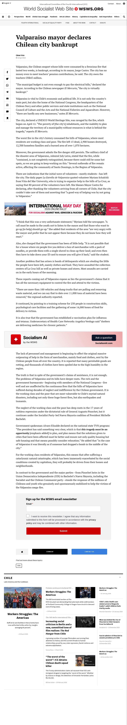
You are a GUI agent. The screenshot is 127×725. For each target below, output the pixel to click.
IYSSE (67, 23)
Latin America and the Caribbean (16, 582)
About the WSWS (79, 23)
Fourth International (30, 23)
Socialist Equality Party (52, 23)
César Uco (20, 55)
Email (29, 504)
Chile (19, 566)
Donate (103, 23)
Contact (111, 3)
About (118, 3)
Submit (63, 531)
